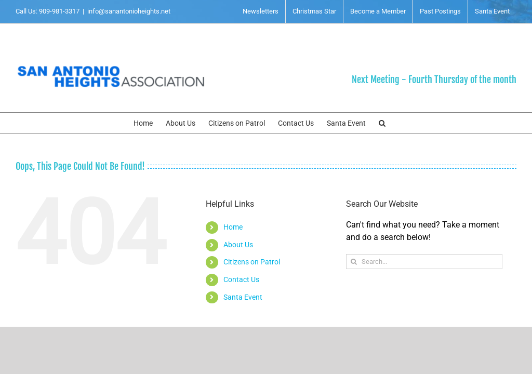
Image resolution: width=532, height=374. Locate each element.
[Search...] (424, 261)
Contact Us (241, 279)
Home (233, 227)
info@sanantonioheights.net (128, 11)
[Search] (353, 261)
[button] (382, 123)
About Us (238, 245)
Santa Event (242, 297)
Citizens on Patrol (251, 262)
